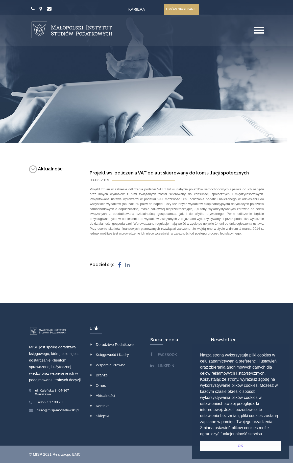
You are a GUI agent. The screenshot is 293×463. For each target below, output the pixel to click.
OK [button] (240, 446)
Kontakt (102, 406)
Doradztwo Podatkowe (115, 344)
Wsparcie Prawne (111, 365)
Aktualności (46, 168)
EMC (76, 454)
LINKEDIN (166, 366)
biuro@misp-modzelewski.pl (58, 410)
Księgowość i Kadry (112, 354)
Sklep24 (102, 416)
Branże (102, 375)
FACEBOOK (167, 355)
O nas (101, 385)
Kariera (136, 9)
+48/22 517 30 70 (49, 402)
